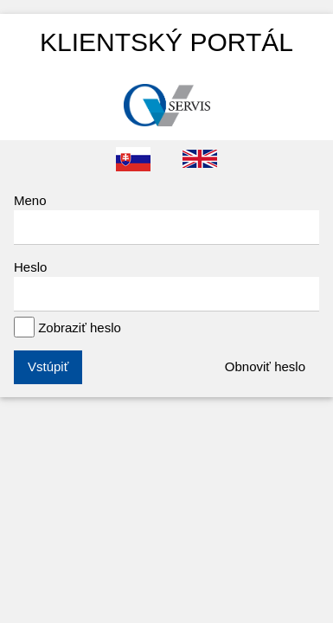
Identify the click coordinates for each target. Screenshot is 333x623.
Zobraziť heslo (67, 327)
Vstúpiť (48, 366)
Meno (166, 219)
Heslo (166, 286)
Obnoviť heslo (265, 366)
